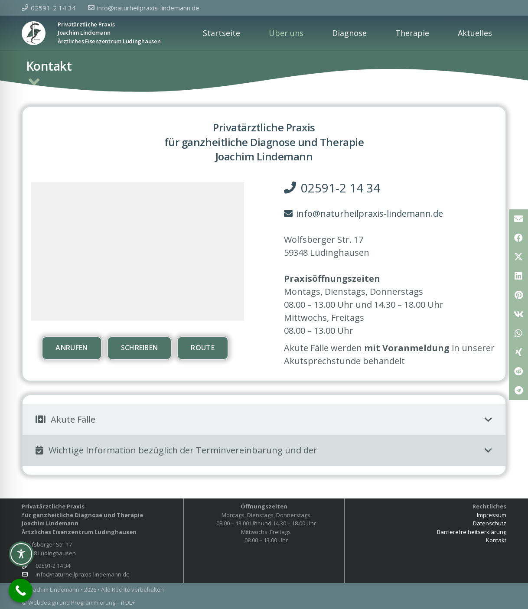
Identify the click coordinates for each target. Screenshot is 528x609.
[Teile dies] (518, 238)
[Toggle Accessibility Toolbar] (21, 554)
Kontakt (496, 540)
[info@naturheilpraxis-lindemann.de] (29, 574)
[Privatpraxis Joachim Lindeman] (34, 33)
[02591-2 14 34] (29, 566)
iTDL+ (128, 602)
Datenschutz (489, 523)
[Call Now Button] (21, 590)
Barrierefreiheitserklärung (471, 532)
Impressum (491, 515)
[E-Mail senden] (518, 218)
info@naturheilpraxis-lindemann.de (83, 574)
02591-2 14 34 (53, 566)
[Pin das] (518, 295)
